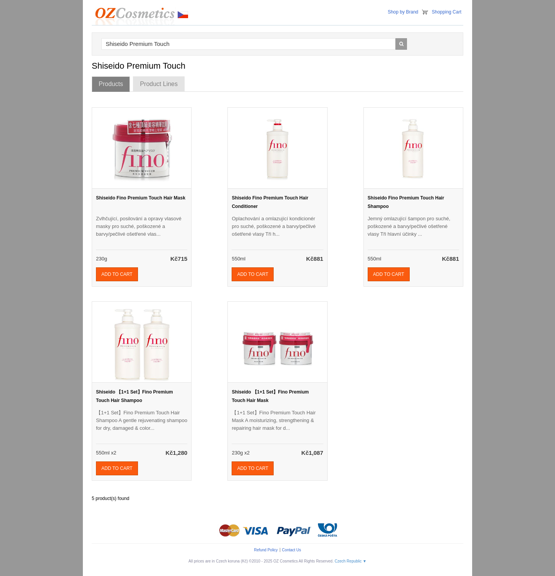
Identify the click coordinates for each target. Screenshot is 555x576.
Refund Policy (266, 550)
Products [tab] (111, 84)
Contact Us (291, 550)
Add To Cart (117, 274)
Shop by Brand (403, 12)
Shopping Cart (446, 12)
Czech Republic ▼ (351, 561)
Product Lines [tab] (159, 84)
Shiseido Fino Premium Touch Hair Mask (140, 198)
